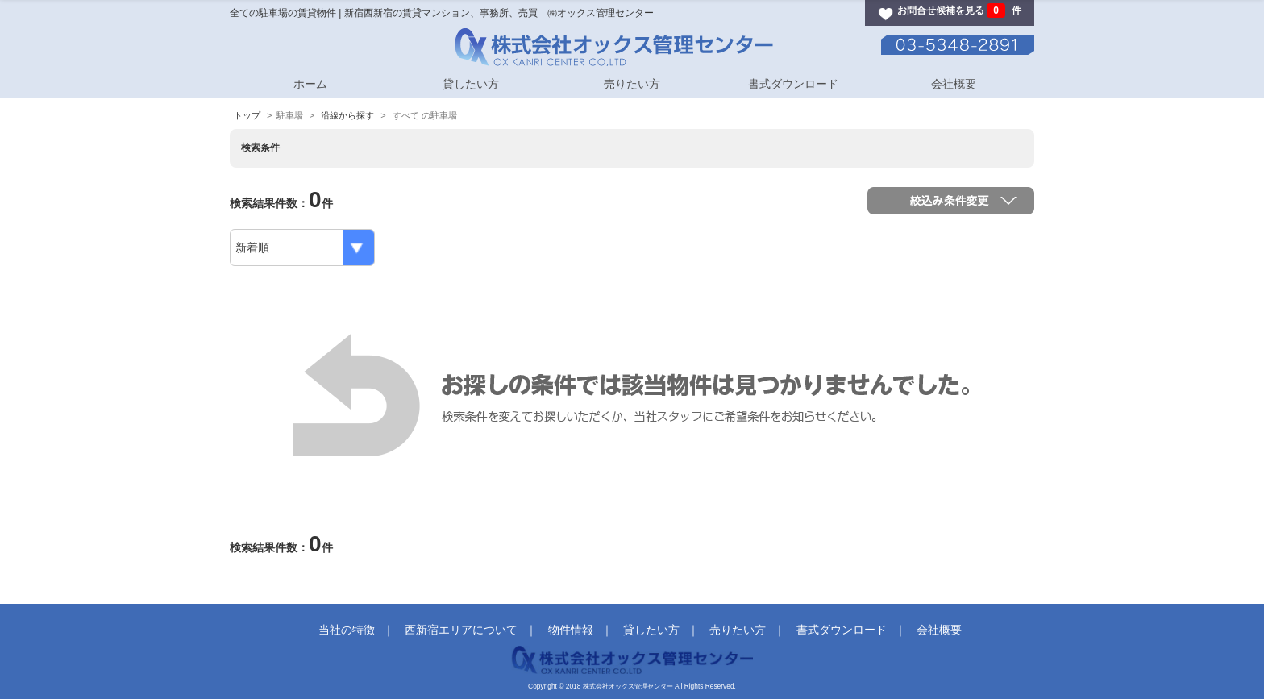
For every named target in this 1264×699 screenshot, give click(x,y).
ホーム (310, 83)
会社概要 (953, 83)
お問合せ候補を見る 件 (959, 10)
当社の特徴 (346, 629)
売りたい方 (632, 83)
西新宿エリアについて (461, 629)
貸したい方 (471, 83)
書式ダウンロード (793, 83)
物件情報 (570, 629)
